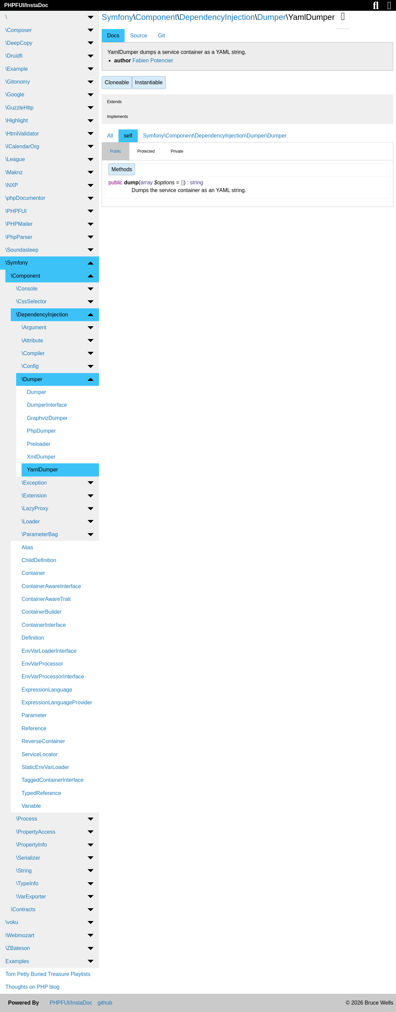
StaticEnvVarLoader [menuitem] (45, 767)
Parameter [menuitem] (34, 715)
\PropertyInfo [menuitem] (31, 845)
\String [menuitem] (24, 870)
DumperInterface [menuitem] (47, 405)
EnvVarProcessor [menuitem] (42, 664)
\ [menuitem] (6, 17)
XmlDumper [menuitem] (41, 457)
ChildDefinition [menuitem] (39, 560)
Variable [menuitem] (31, 806)
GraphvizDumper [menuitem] (47, 418)
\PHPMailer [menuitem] (19, 224)
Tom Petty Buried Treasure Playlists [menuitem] (48, 974)
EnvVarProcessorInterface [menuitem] (53, 676)
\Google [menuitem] (14, 94)
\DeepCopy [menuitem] (18, 43)
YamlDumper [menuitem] (42, 469)
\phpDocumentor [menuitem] (25, 198)
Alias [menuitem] (27, 547)
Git (161, 35)
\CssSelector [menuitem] (31, 301)
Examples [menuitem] (17, 961)
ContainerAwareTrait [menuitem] (46, 599)
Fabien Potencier (152, 60)
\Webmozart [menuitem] (19, 935)
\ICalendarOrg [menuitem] (22, 146)
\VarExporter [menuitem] (31, 896)
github (105, 1003)
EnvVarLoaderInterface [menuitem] (49, 651)
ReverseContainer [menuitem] (43, 741)
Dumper (271, 17)
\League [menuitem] (15, 159)
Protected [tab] (146, 151)
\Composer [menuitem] (18, 30)
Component (156, 17)
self (128, 136)
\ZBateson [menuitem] (17, 948)
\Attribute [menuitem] (32, 340)
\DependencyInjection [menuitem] (42, 314)
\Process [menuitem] (26, 819)
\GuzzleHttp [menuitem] (19, 108)
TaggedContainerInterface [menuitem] (53, 780)
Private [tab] (177, 151)
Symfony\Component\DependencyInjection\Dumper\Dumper (215, 136)
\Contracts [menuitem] (23, 909)
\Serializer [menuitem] (28, 858)
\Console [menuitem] (26, 289)
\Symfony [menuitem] (16, 263)
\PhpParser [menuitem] (18, 237)
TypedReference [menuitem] (41, 793)
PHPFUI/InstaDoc (26, 5)
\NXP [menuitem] (11, 185)
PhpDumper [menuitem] (41, 431)
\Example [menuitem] (16, 69)
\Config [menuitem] (30, 366)
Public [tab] (115, 151)
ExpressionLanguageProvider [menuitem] (57, 702)
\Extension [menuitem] (34, 495)
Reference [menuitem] (34, 728)
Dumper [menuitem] (36, 392)
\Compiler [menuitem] (33, 353)
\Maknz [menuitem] (14, 172)
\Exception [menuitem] (34, 483)
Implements (117, 116)
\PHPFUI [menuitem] (16, 211)
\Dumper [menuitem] (32, 379)
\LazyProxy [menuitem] (35, 508)
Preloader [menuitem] (38, 444)
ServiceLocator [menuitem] (40, 754)
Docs (113, 35)
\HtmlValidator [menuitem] (22, 133)
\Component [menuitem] (25, 276)
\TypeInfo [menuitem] (27, 883)
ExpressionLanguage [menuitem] (47, 690)
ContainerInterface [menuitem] (44, 625)
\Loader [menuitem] (31, 521)
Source (138, 35)
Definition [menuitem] (33, 638)
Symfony (117, 17)
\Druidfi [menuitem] (14, 56)
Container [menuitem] (33, 573)
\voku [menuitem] (11, 922)
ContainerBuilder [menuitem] (42, 612)
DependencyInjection (217, 17)
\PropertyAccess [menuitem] (35, 832)
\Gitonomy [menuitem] (17, 82)
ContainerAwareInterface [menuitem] (51, 586)
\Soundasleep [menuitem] (21, 250)
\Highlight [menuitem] (16, 120)
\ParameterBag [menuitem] (40, 534)
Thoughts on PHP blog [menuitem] (32, 987)
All (110, 136)
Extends (114, 101)
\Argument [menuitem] (34, 327)
